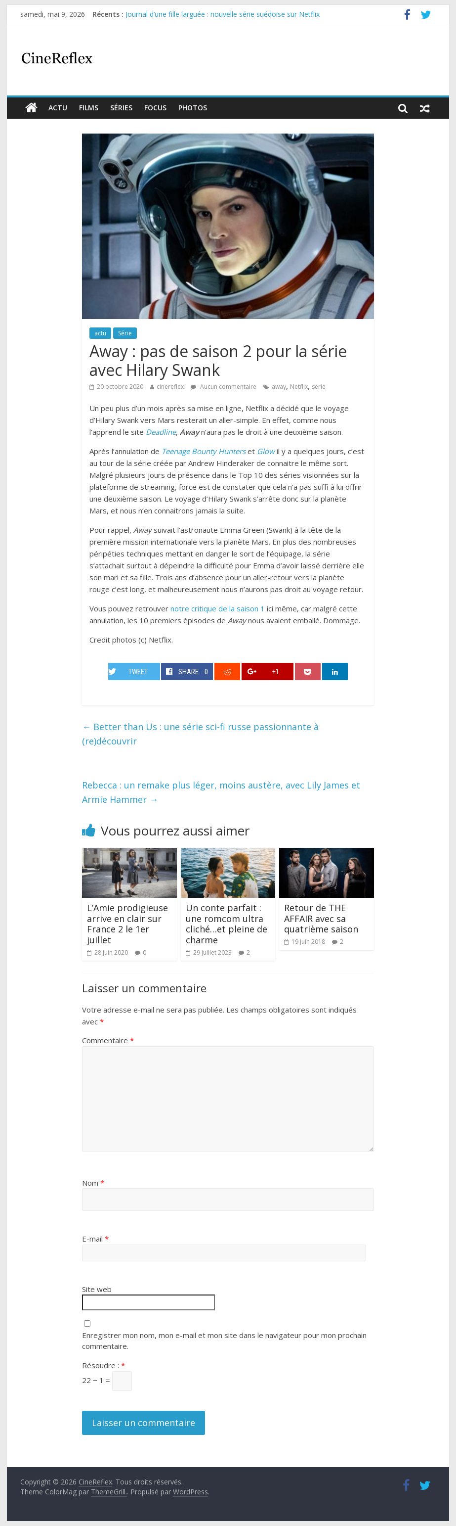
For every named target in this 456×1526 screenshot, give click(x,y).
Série (125, 333)
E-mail (95, 1239)
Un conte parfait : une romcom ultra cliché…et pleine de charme (226, 924)
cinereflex (170, 386)
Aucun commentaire (223, 386)
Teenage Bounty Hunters (204, 451)
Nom (93, 1183)
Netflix (299, 386)
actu (57, 107)
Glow (266, 451)
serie (319, 386)
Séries (121, 107)
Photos (192, 107)
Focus (155, 107)
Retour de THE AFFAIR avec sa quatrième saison (321, 918)
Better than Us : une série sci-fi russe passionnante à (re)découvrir (200, 734)
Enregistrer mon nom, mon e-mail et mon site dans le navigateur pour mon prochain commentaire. (224, 1340)
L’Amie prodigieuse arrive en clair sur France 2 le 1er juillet (127, 924)
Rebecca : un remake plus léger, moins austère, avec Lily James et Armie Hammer (221, 792)
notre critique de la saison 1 (217, 608)
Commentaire (108, 1040)
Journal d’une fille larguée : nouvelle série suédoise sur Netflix (222, 14)
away (279, 386)
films (88, 107)
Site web (97, 1289)
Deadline (161, 432)
